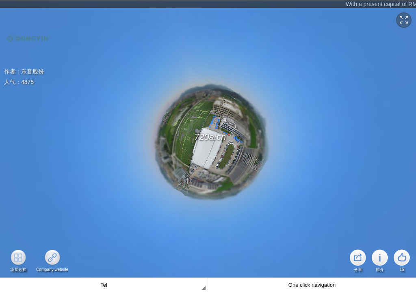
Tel (103, 285)
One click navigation (312, 285)
